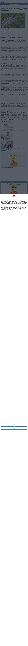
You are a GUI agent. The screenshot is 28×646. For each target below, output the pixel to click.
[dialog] (14, 420)
